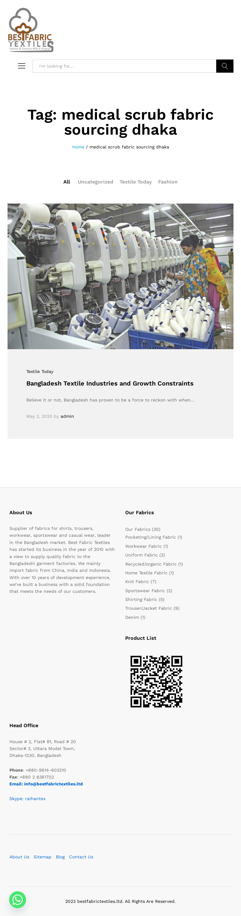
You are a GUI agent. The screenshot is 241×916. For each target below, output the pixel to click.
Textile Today (136, 182)
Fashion (168, 182)
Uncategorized (95, 182)
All (66, 182)
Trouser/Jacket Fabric (148, 608)
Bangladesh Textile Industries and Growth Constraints (110, 383)
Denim (132, 617)
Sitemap (42, 856)
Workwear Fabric (143, 546)
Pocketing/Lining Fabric (150, 537)
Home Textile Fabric (146, 572)
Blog (60, 856)
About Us (19, 856)
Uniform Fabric (141, 554)
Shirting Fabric (141, 599)
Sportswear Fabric (145, 590)
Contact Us (81, 856)
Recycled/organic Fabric (151, 564)
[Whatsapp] (17, 899)
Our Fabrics (137, 529)
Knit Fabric (137, 581)
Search (224, 66)
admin (67, 416)
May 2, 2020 (39, 416)
